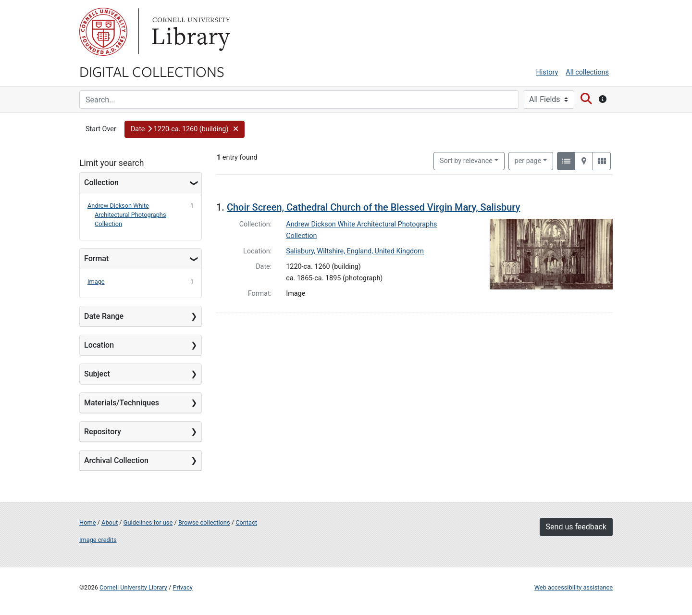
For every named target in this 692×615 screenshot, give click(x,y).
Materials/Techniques (121, 402)
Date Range (104, 316)
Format (96, 258)
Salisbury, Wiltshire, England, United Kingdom (355, 251)
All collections (587, 72)
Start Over (101, 129)
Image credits (98, 539)
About (109, 522)
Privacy (182, 587)
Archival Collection (116, 460)
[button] (184, 129)
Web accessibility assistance (573, 587)
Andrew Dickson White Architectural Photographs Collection (126, 214)
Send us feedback (576, 526)
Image (96, 281)
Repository (102, 431)
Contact (246, 522)
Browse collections (204, 522)
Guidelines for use (148, 522)
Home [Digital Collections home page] (87, 522)
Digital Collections (151, 71)
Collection (101, 182)
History (547, 72)
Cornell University (103, 32)
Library (189, 32)
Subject (97, 373)
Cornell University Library (133, 587)
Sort (466, 161)
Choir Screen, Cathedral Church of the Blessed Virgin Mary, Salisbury (373, 207)
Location (99, 345)
